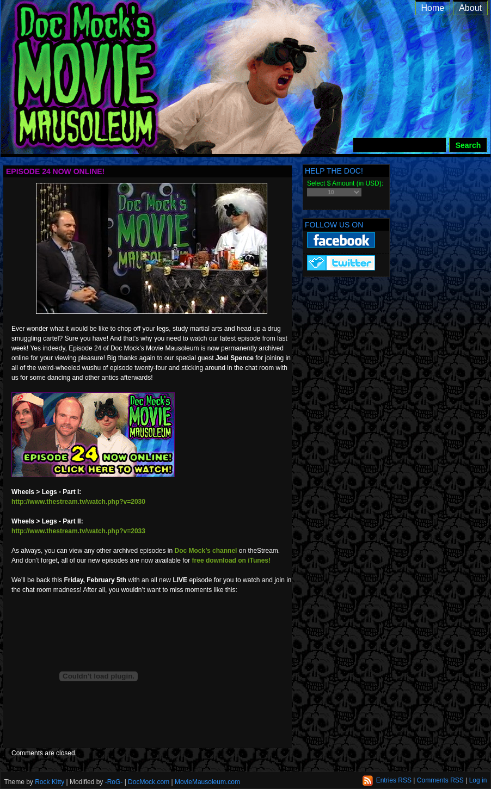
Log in (478, 780)
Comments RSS (440, 780)
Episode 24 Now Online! (55, 171)
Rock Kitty (49, 782)
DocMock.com (148, 782)
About (470, 8)
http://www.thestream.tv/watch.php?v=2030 (78, 502)
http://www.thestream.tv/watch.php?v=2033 (78, 531)
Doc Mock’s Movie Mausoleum (257, 87)
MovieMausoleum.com (207, 782)
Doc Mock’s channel (206, 550)
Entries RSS (394, 780)
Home (433, 8)
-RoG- (114, 782)
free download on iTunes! (231, 560)
